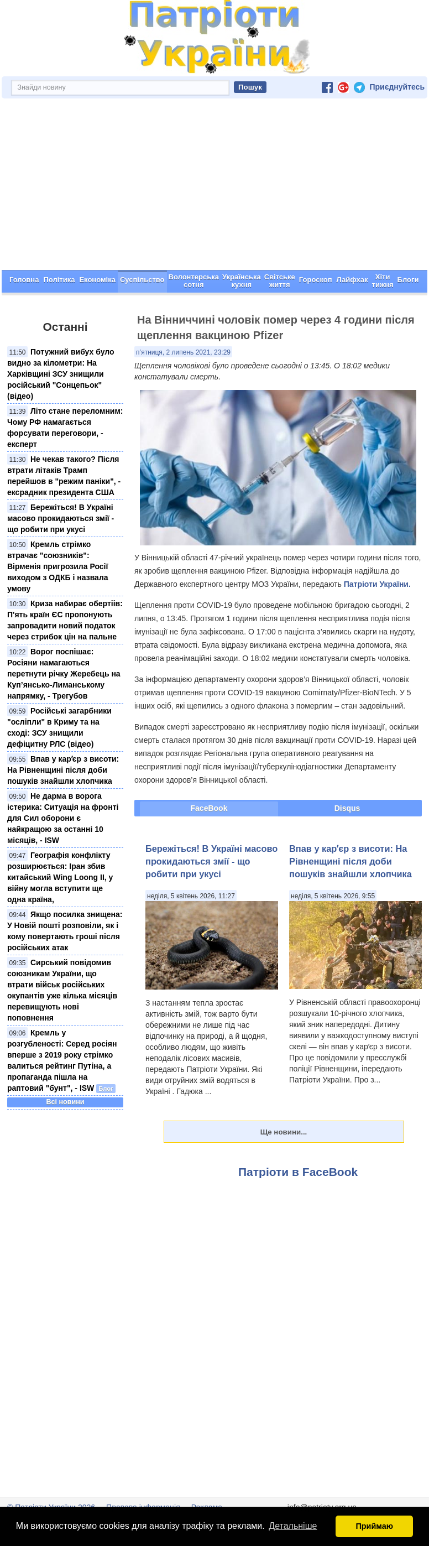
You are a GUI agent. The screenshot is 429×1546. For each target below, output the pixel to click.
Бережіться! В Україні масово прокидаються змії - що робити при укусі (60, 518)
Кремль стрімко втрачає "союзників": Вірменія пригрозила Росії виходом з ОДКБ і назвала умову (57, 566)
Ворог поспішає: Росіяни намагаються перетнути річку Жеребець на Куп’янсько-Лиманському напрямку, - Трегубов (64, 673)
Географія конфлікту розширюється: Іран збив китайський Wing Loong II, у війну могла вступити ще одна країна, (60, 877)
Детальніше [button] (293, 1526)
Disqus (347, 808)
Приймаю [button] (374, 1526)
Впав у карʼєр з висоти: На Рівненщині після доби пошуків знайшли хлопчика (63, 769)
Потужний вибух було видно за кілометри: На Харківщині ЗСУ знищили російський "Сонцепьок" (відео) (60, 373)
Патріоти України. (377, 584)
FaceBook (209, 808)
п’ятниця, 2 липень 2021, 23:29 (183, 352)
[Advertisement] (214, 187)
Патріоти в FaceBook (298, 1171)
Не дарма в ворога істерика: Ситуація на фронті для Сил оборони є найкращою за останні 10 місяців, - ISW (62, 818)
